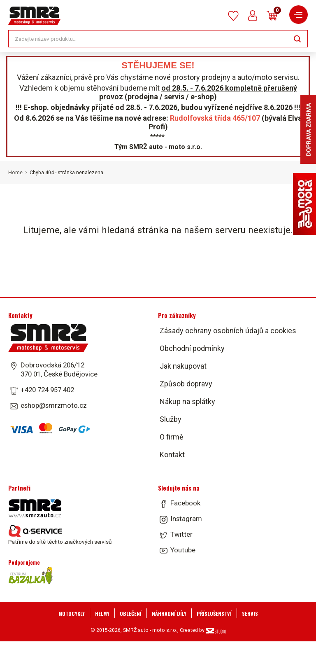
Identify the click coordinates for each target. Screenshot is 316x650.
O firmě (172, 437)
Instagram (186, 518)
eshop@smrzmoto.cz (54, 405)
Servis (250, 613)
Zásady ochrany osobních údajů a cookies (228, 330)
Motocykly (71, 613)
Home (15, 172)
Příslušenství (214, 613)
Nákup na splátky (187, 401)
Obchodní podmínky (192, 348)
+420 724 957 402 (47, 390)
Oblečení (131, 613)
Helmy (102, 613)
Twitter (181, 534)
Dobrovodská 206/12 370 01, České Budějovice (59, 369)
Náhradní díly (169, 613)
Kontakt (172, 454)
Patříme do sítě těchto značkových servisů (60, 535)
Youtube (182, 550)
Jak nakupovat (183, 366)
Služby (170, 419)
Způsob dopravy (186, 383)
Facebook (185, 503)
